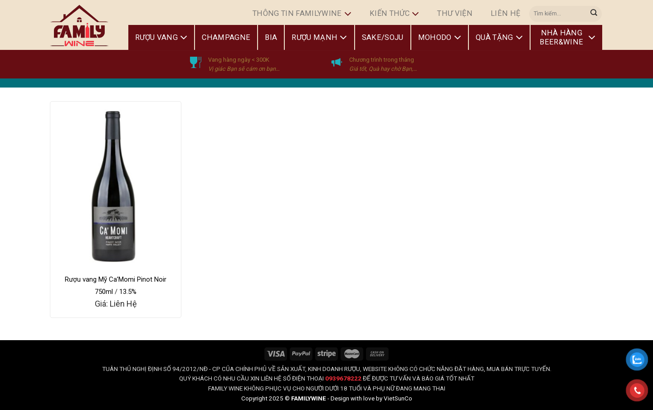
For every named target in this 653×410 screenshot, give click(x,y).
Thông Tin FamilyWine (302, 14)
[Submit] (594, 14)
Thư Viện (455, 13)
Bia (271, 37)
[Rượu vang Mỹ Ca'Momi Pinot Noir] (115, 185)
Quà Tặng (499, 37)
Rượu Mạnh (319, 37)
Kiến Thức (394, 14)
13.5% (127, 292)
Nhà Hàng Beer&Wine (567, 37)
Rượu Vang (161, 37)
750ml (104, 292)
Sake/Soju (383, 37)
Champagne (226, 37)
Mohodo (439, 37)
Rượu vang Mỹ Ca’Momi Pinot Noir (115, 279)
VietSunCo (398, 398)
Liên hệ (505, 13)
